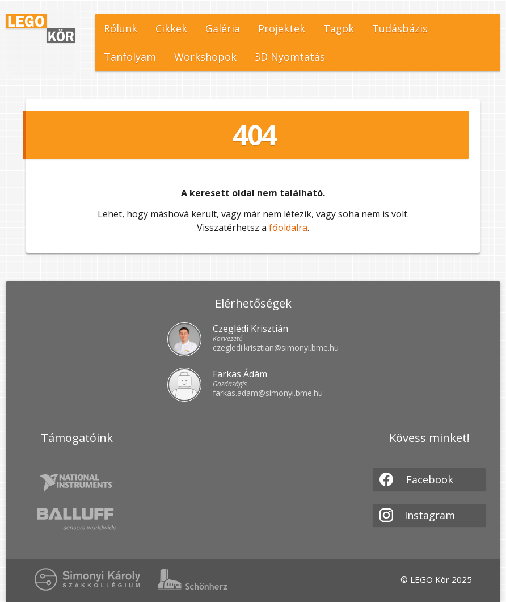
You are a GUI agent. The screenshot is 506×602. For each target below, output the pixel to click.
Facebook (416, 479)
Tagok (338, 28)
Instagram (417, 515)
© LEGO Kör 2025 (436, 579)
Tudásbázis (400, 28)
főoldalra (288, 227)
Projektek (281, 28)
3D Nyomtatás (290, 57)
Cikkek (171, 28)
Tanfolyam (130, 57)
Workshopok (205, 57)
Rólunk (120, 28)
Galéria (222, 28)
